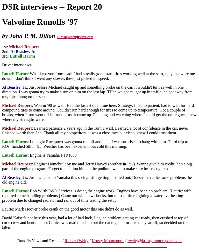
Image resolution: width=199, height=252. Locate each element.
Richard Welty (76, 241)
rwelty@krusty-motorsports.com (154, 241)
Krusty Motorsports (108, 241)
